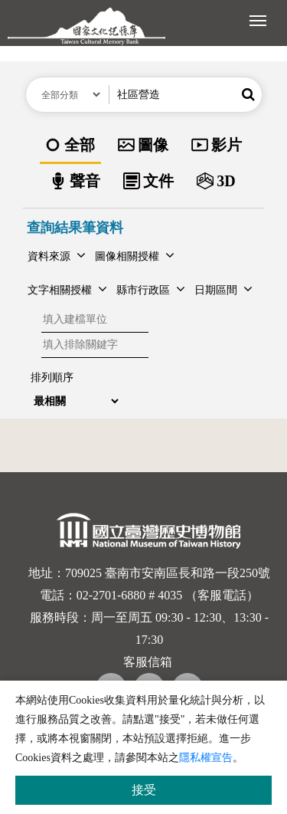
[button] (248, 94)
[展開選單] (258, 19)
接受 (144, 789)
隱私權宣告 (206, 757)
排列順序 (52, 377)
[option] (70, 146)
